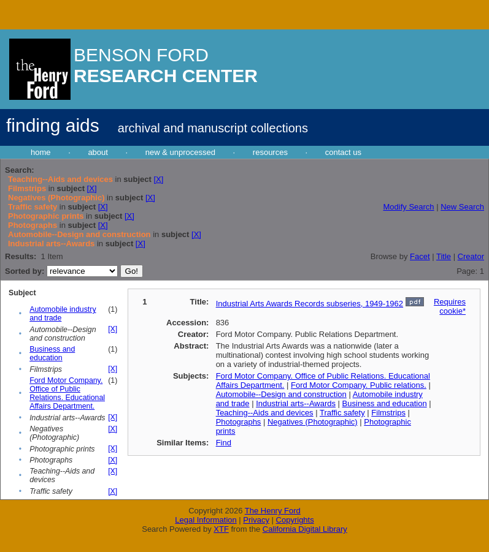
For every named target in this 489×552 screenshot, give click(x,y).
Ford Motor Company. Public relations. (358, 385)
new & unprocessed (180, 152)
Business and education (52, 353)
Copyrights (295, 519)
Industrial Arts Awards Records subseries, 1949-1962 (309, 303)
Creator (471, 256)
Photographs (238, 421)
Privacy (256, 519)
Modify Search (408, 206)
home (41, 152)
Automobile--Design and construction (281, 394)
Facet (420, 256)
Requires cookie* (450, 306)
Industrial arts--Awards (296, 403)
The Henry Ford (273, 510)
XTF (221, 529)
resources (270, 152)
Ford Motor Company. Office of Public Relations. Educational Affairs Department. (67, 393)
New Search (462, 206)
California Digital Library (305, 529)
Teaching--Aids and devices (265, 412)
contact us (343, 152)
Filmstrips (388, 412)
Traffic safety (342, 412)
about (98, 152)
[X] (158, 179)
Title (443, 256)
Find (223, 442)
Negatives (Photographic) (313, 421)
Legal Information (205, 519)
